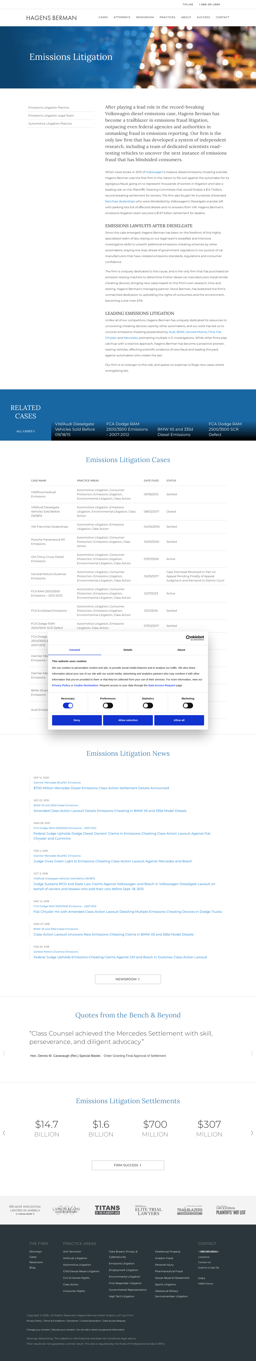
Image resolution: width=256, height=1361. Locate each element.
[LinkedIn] (38, 4)
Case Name (43, 480)
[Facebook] (27, 4)
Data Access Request (127, 1320)
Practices (167, 17)
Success (203, 17)
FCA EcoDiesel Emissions (49, 610)
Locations (204, 1256)
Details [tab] (128, 649)
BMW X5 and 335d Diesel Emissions (56, 805)
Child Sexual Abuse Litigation (81, 1271)
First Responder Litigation (125, 1283)
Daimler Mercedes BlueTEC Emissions (57, 782)
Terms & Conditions (58, 1320)
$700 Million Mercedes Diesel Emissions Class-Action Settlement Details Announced (101, 788)
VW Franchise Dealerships (49, 526)
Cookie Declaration (100, 1320)
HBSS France (206, 1283)
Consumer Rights (74, 1291)
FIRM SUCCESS (126, 1165)
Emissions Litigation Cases (128, 459)
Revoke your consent (68, 1329)
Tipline (188, 4)
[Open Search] (227, 5)
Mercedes (131, 337)
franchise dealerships (120, 201)
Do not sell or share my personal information (112, 1329)
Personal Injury (164, 1264)
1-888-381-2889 (209, 4)
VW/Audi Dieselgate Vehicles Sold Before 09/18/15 (45, 512)
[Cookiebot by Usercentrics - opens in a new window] (188, 638)
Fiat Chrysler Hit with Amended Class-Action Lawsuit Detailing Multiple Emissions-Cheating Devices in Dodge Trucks (128, 912)
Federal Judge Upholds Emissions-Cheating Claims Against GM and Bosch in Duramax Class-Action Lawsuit (120, 957)
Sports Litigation (165, 1284)
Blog (32, 1267)
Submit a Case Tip (209, 1267)
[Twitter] (32, 4)
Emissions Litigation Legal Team (51, 115)
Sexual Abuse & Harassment (172, 1277)
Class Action (122, 498)
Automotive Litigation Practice (50, 123)
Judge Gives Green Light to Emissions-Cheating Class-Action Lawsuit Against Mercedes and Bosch (113, 861)
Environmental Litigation (95, 498)
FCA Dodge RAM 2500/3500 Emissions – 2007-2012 (47, 641)
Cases (103, 17)
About (186, 17)
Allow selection (128, 720)
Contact (222, 17)
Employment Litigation (123, 1270)
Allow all (179, 720)
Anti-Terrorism (72, 1251)
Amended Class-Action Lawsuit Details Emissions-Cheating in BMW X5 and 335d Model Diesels (110, 811)
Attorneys (122, 17)
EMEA (202, 1278)
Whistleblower (210, 1251)
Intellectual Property (167, 1251)
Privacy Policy (35, 1320)
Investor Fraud (164, 1258)
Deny (77, 720)
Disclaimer (79, 1320)
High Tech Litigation (121, 1296)
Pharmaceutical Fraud (169, 1271)
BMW (180, 332)
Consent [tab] (74, 649)
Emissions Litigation (107, 494)
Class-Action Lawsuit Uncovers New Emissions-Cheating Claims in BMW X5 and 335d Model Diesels (114, 934)
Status (171, 480)
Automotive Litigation (92, 490)
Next (252, 1133)
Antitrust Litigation (75, 1258)
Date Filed (151, 480)
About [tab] (181, 649)
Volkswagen (154, 172)
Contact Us (205, 1262)
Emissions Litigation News (128, 752)
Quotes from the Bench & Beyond (128, 1014)
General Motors (196, 332)
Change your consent (40, 1329)
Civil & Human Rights (76, 1277)
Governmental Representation (128, 1289)
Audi (172, 332)
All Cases (24, 431)
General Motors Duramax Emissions (56, 951)
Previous (4, 1133)
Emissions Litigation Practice (48, 107)
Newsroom (145, 17)
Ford (211, 332)
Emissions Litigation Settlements (128, 1100)
